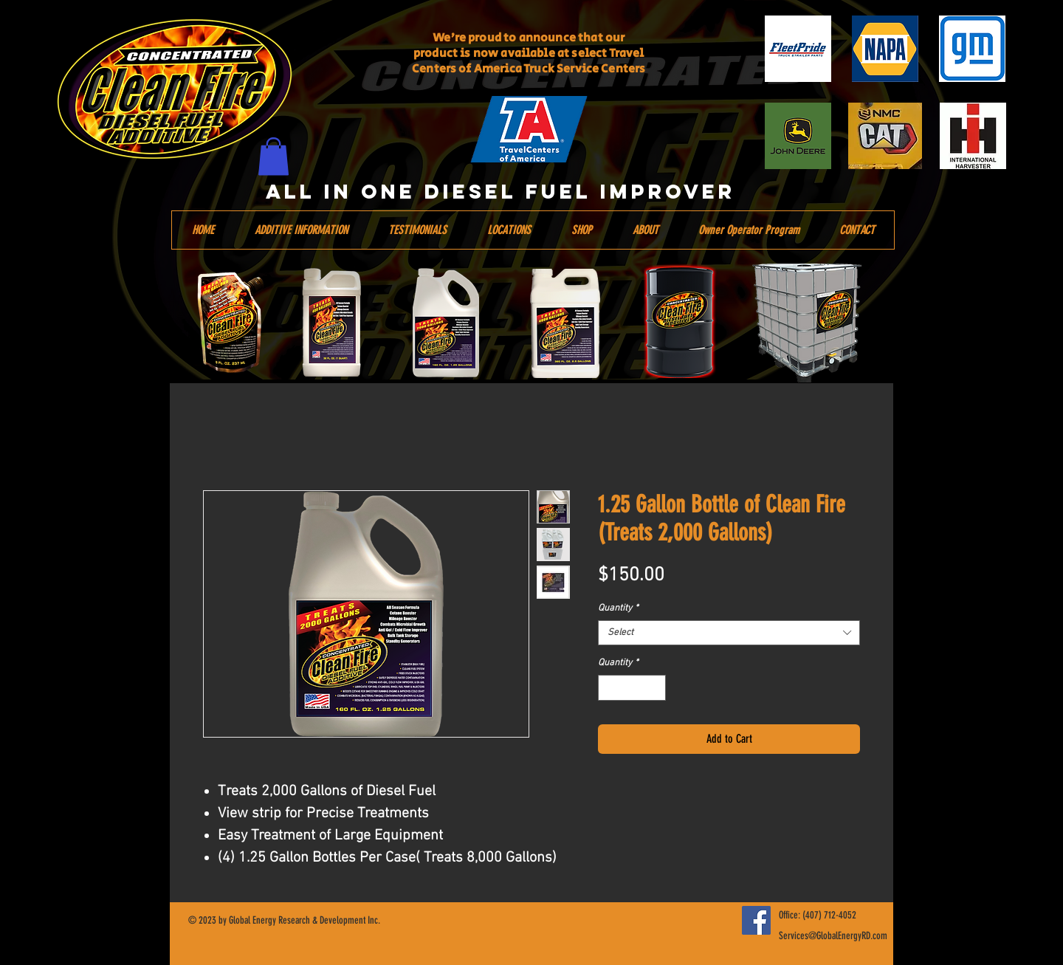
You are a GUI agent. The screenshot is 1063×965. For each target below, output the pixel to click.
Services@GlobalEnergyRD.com (833, 936)
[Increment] (655, 688)
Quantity (618, 608)
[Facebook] (756, 920)
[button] (273, 156)
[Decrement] (609, 688)
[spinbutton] (632, 688)
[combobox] (729, 632)
